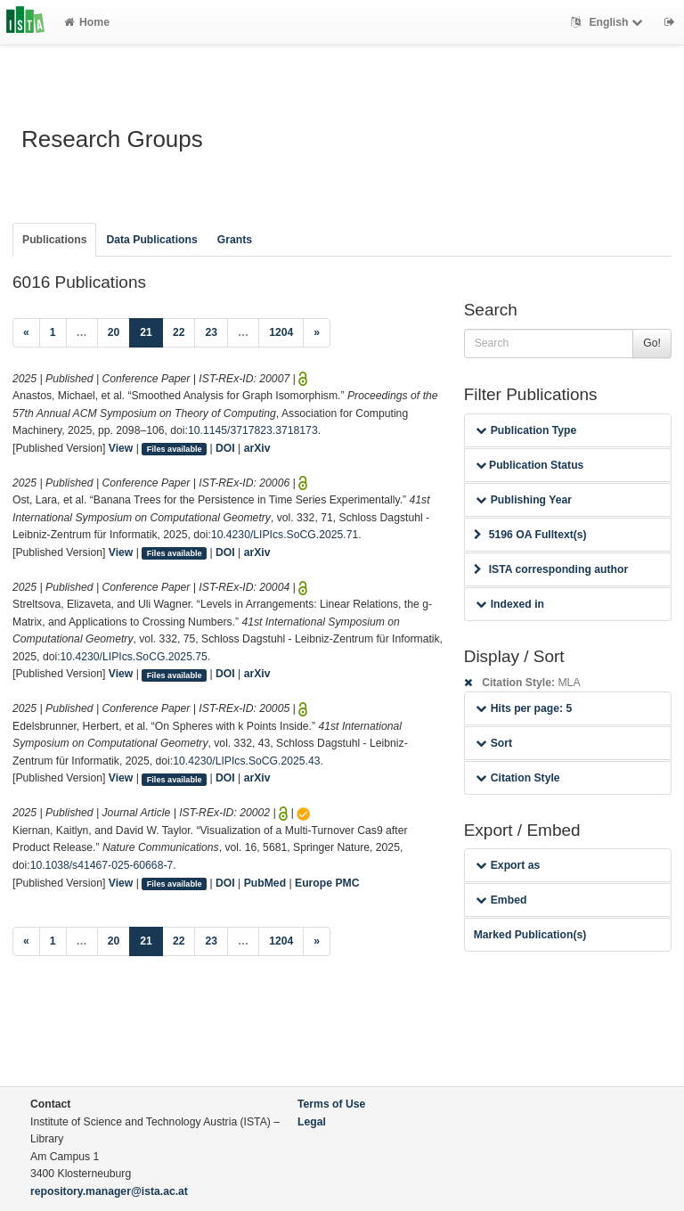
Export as (508, 865)
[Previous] (26, 333)
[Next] (316, 333)
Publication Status (530, 465)
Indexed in (510, 604)
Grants (234, 239)
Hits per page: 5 (524, 708)
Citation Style (518, 778)
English (609, 22)
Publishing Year (524, 500)
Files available (174, 449)
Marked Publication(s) (530, 935)
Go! (652, 343)
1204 (281, 332)
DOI (225, 448)
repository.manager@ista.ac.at (109, 1191)
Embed (501, 900)
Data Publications (151, 239)
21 (151, 331)
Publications (54, 239)
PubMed (265, 883)
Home (87, 22)
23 (211, 332)
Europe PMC (327, 883)
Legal (311, 1122)
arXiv (257, 448)
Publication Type (526, 430)
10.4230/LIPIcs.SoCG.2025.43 (246, 761)
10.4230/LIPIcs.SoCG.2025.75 (134, 657)
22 (179, 332)
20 (114, 332)
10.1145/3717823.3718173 (253, 430)
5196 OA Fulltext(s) (530, 534)
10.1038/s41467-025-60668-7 (102, 865)
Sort (494, 743)
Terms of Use (331, 1104)
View (121, 448)
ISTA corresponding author (551, 569)
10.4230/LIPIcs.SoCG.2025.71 (284, 534)
